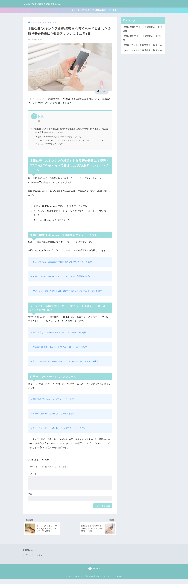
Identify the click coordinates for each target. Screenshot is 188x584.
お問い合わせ (30, 555)
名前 (30, 498)
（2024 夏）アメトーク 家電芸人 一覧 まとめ (142, 39)
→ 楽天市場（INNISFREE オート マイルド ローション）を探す (60, 336)
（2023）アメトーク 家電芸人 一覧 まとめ (142, 46)
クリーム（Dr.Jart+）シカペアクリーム (52, 148)
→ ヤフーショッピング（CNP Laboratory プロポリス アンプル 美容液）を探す (68, 295)
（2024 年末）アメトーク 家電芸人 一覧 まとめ (142, 30)
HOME (94, 573)
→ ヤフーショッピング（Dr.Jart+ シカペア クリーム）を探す (59, 432)
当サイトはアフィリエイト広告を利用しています (94, 10)
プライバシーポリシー (34, 560)
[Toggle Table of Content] (40, 122)
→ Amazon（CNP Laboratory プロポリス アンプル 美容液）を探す (62, 280)
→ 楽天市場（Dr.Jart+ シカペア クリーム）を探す (54, 403)
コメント (32, 478)
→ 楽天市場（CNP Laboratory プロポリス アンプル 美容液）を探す (62, 266)
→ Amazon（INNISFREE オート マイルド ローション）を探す (60, 351)
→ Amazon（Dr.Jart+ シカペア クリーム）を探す (53, 418)
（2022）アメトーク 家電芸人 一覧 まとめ (142, 52)
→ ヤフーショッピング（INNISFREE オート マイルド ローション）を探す (66, 365)
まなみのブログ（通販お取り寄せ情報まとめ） (55, 3)
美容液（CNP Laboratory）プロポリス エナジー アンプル (60, 137)
